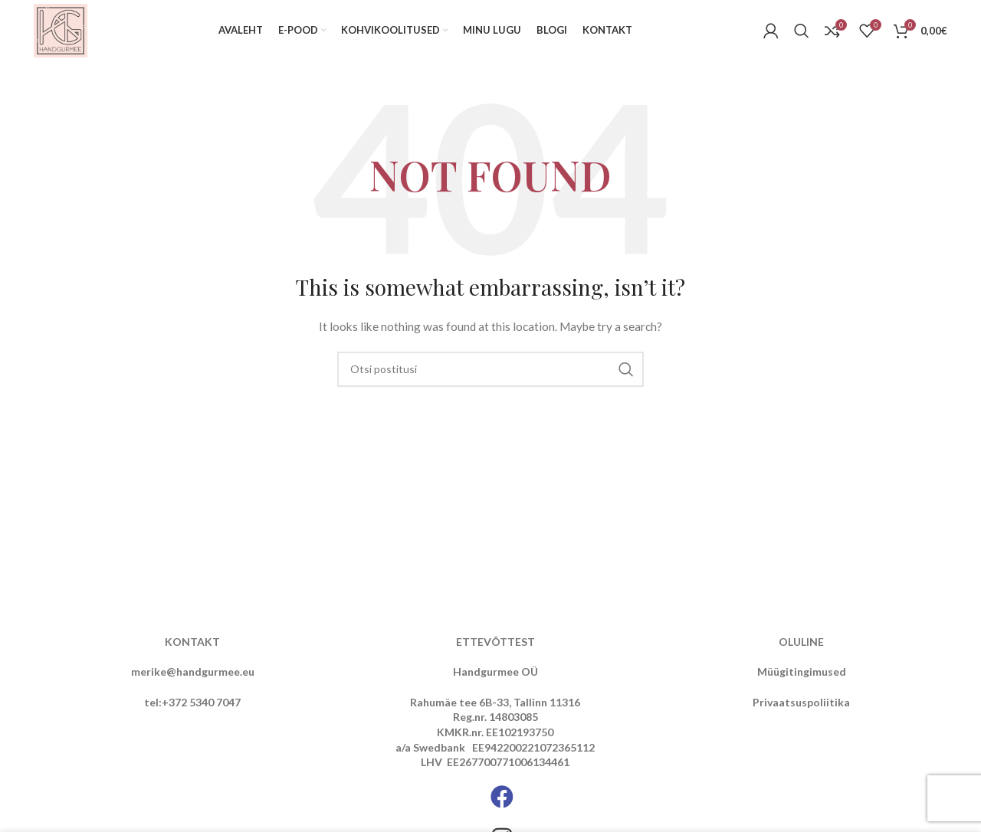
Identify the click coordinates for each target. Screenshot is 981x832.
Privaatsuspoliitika (801, 702)
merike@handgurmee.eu (192, 671)
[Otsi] (801, 30)
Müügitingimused (801, 671)
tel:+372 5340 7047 (192, 702)
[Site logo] (60, 29)
